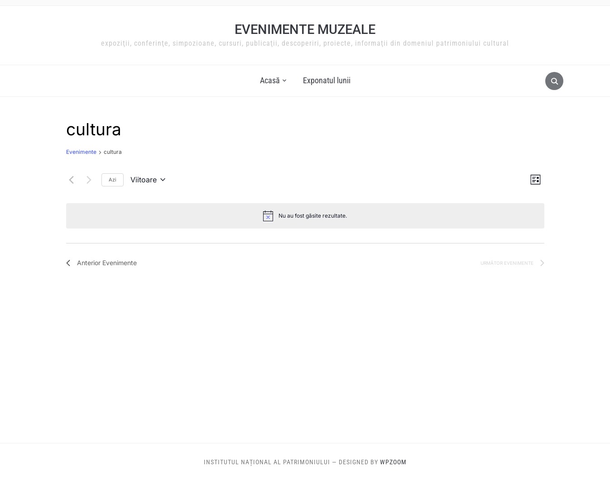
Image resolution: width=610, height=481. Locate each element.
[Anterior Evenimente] (71, 179)
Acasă (270, 80)
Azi (112, 179)
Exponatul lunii (327, 80)
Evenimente (81, 151)
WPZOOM (393, 462)
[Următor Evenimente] (89, 179)
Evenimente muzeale (305, 29)
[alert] (305, 216)
